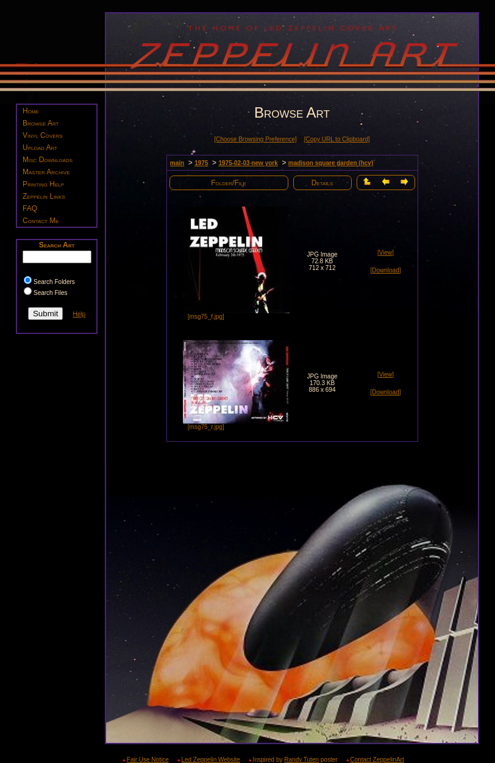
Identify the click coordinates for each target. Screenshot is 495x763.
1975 (201, 163)
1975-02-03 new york (247, 163)
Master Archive (46, 172)
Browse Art (41, 123)
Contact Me (41, 220)
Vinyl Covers (43, 135)
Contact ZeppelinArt (377, 759)
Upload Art (40, 147)
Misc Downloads (48, 159)
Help (79, 314)
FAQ (30, 208)
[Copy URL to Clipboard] (337, 139)
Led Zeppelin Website (210, 759)
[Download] (385, 270)
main (177, 163)
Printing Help (43, 184)
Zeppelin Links (44, 196)
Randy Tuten (301, 759)
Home (31, 111)
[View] (385, 252)
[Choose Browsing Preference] (255, 139)
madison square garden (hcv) (330, 163)
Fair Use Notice (148, 759)
